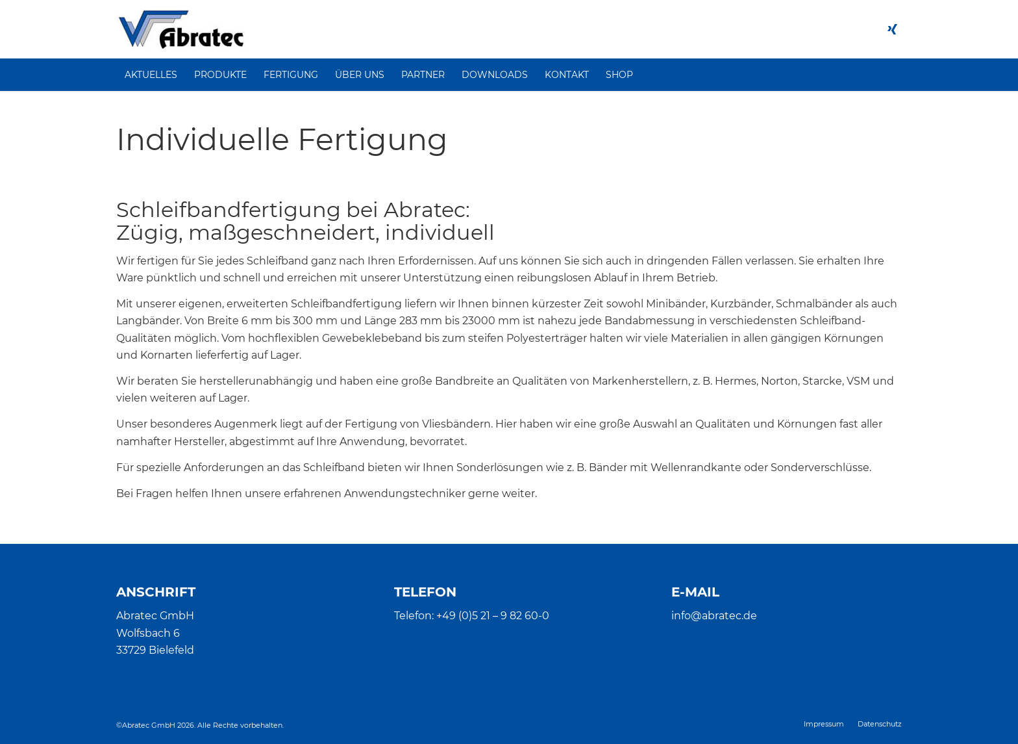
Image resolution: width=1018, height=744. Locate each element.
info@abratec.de (714, 615)
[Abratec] (180, 29)
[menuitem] (151, 74)
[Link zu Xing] (892, 29)
